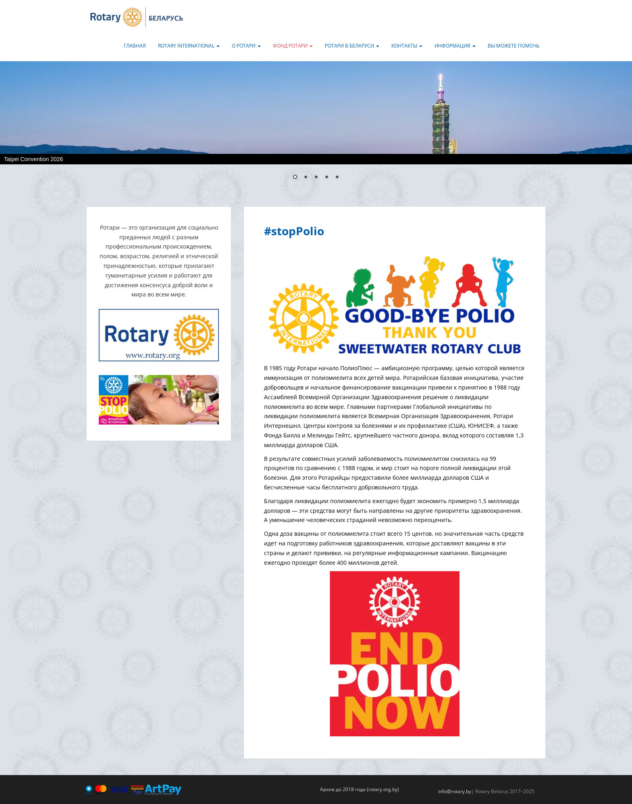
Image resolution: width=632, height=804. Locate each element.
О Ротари (246, 45)
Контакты (406, 45)
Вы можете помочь (514, 45)
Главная (135, 45)
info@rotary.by (454, 791)
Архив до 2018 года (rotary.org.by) (359, 789)
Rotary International (189, 45)
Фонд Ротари (293, 45)
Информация (455, 45)
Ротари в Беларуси (352, 45)
